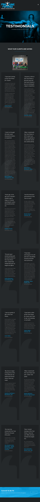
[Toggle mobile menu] (38, 4)
